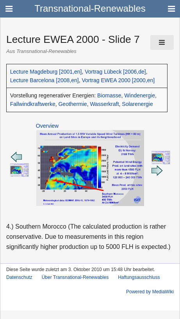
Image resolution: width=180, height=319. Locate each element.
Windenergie (139, 95)
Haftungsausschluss (139, 277)
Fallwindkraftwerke (32, 104)
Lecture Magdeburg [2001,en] (46, 72)
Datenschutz (19, 277)
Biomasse (109, 95)
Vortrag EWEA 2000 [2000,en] (118, 80)
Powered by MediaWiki (150, 291)
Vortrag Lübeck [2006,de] (115, 72)
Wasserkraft (104, 104)
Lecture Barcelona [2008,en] (44, 80)
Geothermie (72, 104)
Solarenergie (137, 104)
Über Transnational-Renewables (75, 277)
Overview (47, 126)
